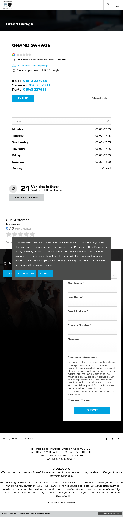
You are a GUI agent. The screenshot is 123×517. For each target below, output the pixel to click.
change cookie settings (110, 513)
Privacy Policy (10, 438)
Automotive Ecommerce (34, 513)
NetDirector (9, 513)
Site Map (29, 438)
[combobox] (61, 121)
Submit (92, 410)
